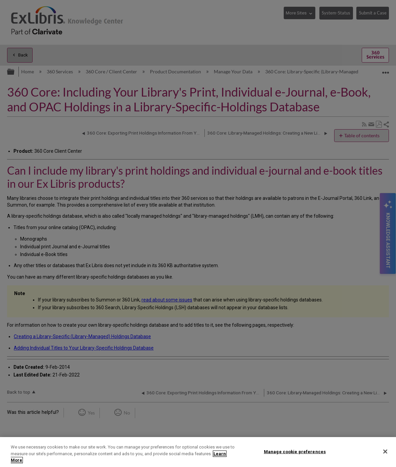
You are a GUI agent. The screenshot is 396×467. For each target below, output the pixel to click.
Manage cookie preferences (295, 451)
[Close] (385, 451)
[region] (198, 452)
